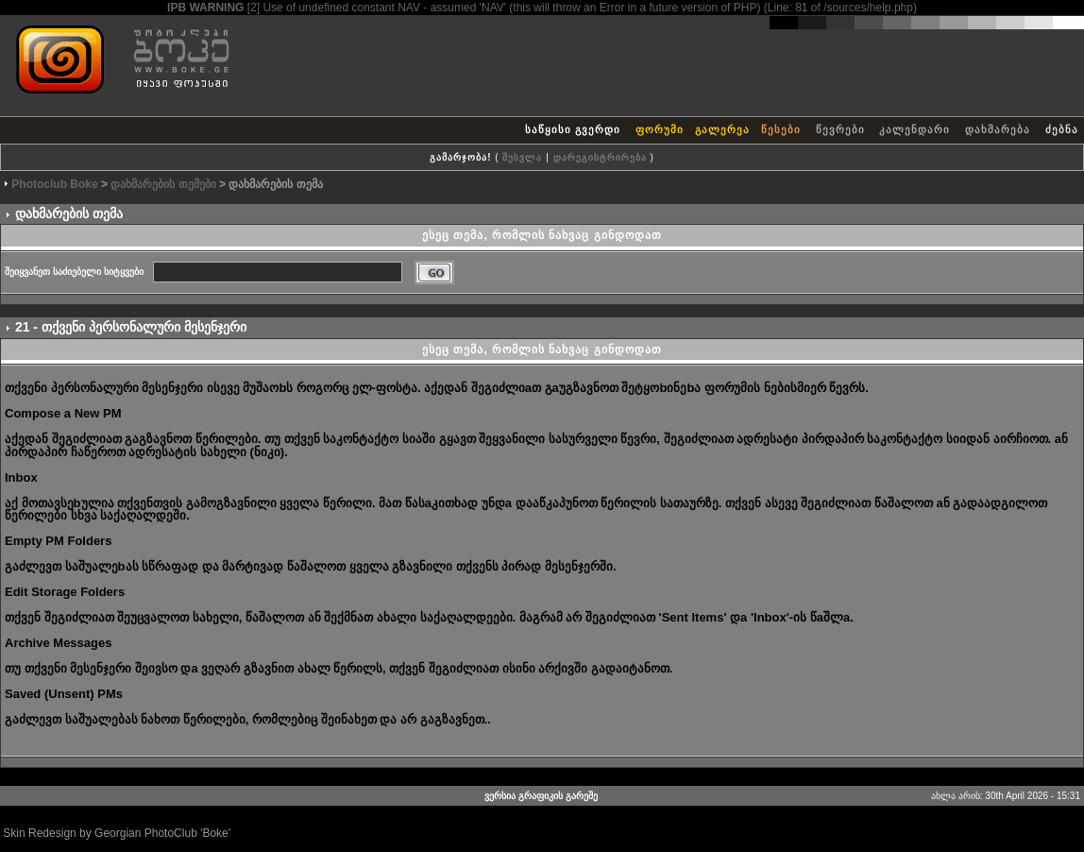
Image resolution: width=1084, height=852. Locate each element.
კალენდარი (914, 129)
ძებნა (1061, 129)
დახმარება (997, 129)
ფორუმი (659, 129)
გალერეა (722, 129)
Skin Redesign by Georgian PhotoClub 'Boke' (116, 833)
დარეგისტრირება (600, 157)
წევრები (840, 129)
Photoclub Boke (54, 184)
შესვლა (522, 157)
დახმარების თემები (162, 184)
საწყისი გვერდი (572, 129)
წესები (781, 129)
